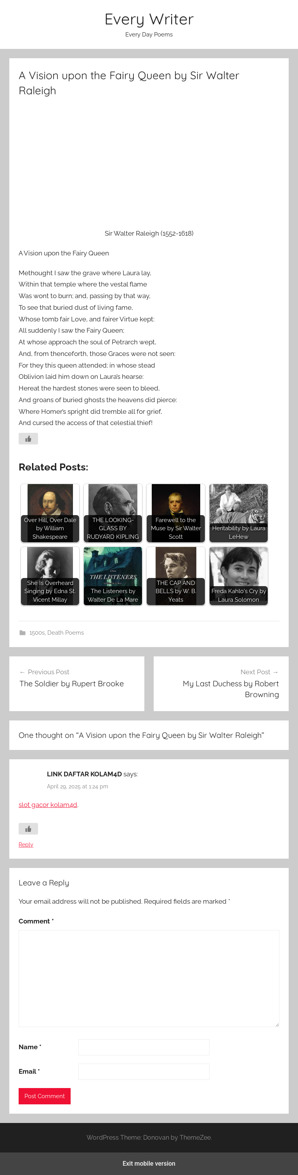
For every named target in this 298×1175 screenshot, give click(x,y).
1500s (37, 632)
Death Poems (65, 632)
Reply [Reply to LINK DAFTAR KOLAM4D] (26, 845)
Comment (36, 921)
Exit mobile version (149, 1163)
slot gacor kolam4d (48, 805)
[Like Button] (28, 438)
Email (29, 1071)
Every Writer (149, 18)
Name (30, 1047)
